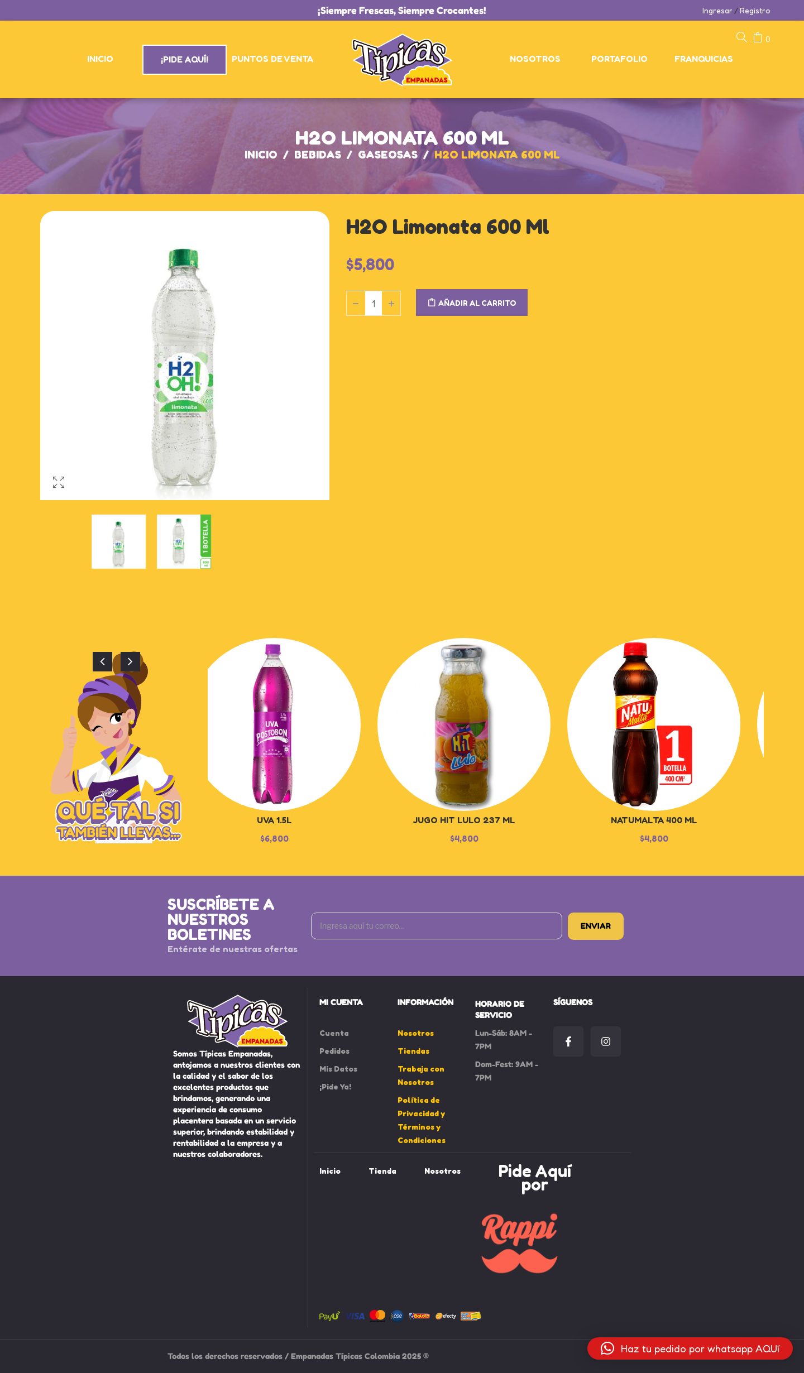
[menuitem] (101, 59)
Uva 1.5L (274, 819)
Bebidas (317, 154)
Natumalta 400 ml (654, 819)
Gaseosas (388, 154)
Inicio (261, 154)
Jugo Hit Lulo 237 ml (464, 819)
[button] (690, 1348)
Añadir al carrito (477, 303)
